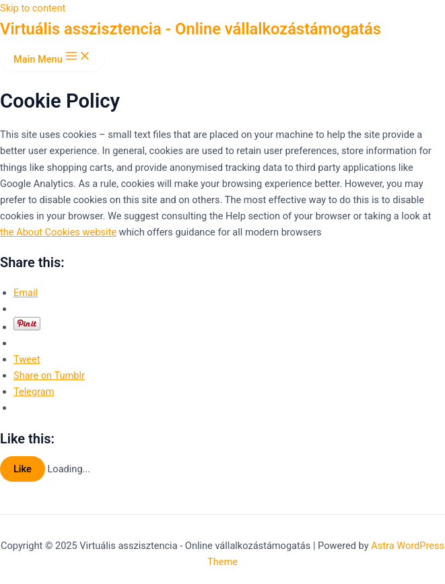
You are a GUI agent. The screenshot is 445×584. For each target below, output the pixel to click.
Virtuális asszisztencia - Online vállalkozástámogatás (190, 29)
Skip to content (32, 8)
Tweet (26, 359)
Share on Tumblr (49, 375)
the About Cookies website (58, 232)
